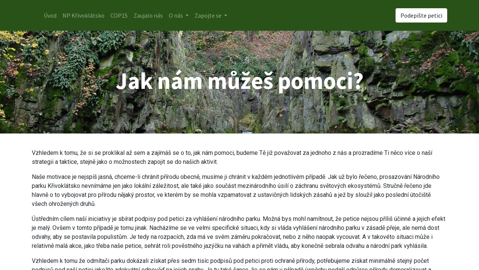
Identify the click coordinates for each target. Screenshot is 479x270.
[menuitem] (50, 15)
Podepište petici (421, 15)
